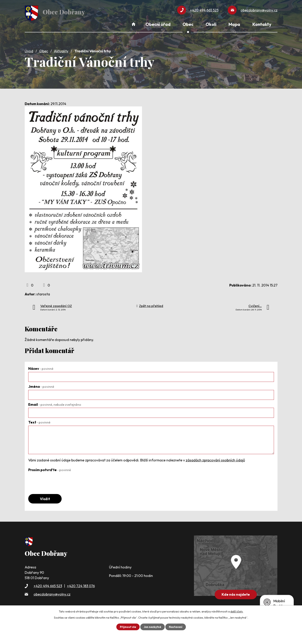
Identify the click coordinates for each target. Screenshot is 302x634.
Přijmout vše (127, 626)
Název (40, 367)
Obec (43, 50)
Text (39, 421)
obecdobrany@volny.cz (52, 593)
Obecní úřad (158, 24)
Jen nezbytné (152, 626)
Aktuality (61, 50)
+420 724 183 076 (81, 585)
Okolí (211, 24)
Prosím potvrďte (49, 468)
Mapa (234, 24)
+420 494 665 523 (48, 585)
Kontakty (261, 24)
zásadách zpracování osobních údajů (215, 459)
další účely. (236, 611)
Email (54, 403)
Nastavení (176, 626)
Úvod (29, 50)
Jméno (41, 385)
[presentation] (58, 479)
